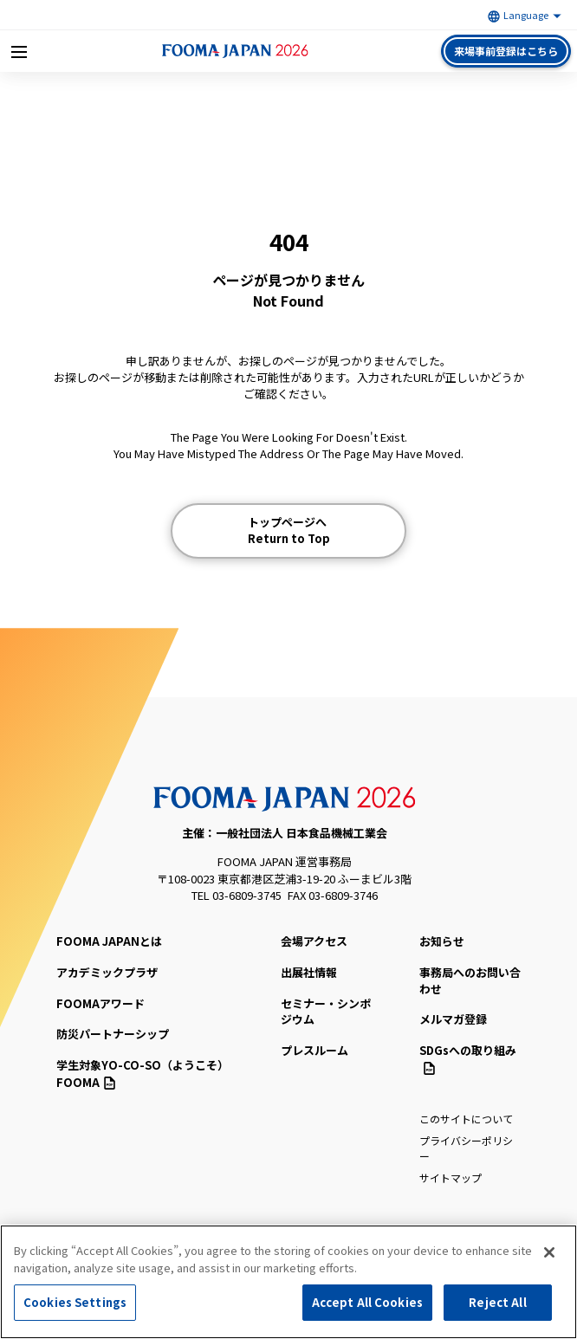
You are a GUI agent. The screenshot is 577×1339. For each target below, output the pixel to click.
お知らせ (441, 941)
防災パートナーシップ (112, 1033)
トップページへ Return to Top (289, 530)
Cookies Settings (74, 1302)
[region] (288, 1282)
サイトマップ (450, 1177)
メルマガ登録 (453, 1019)
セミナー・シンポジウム (326, 1011)
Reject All (497, 1302)
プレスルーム (314, 1050)
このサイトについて (466, 1118)
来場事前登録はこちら (506, 50)
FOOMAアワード (100, 1003)
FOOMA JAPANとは (109, 941)
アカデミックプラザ (107, 972)
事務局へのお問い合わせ (470, 980)
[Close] (549, 1252)
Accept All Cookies (367, 1302)
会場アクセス (314, 941)
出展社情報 (309, 972)
